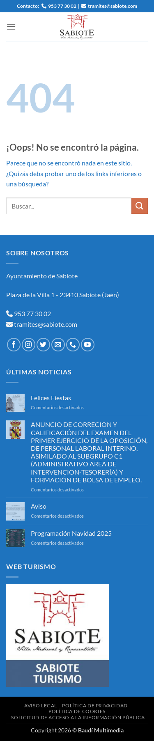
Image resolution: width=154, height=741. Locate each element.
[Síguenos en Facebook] (14, 344)
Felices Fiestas (51, 397)
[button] (11, 26)
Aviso (38, 506)
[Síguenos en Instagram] (28, 344)
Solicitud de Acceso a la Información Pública (78, 717)
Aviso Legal (40, 705)
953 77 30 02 (32, 313)
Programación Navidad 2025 (71, 533)
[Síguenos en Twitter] (43, 344)
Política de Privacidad (94, 705)
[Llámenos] (73, 344)
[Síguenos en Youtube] (87, 344)
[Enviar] (139, 206)
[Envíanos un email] (58, 344)
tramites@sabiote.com (45, 324)
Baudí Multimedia (101, 730)
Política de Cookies (77, 711)
